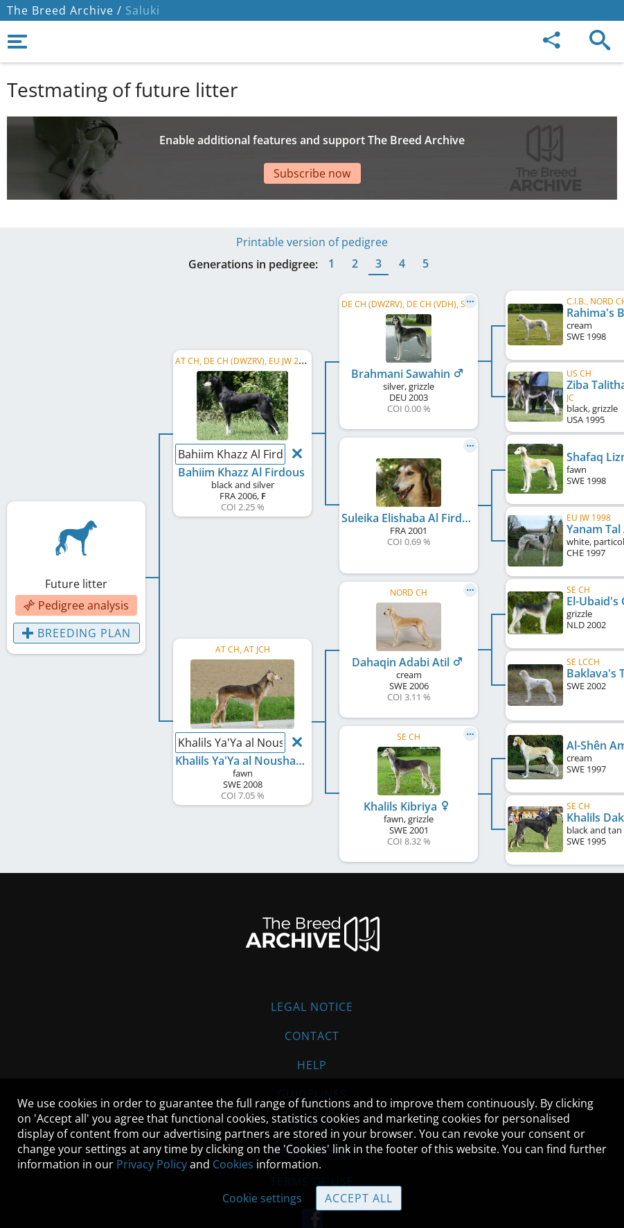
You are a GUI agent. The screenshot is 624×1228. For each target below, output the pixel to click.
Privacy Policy (151, 1164)
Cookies (233, 1164)
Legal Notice (312, 965)
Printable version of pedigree (312, 200)
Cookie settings (262, 1198)
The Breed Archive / (64, 10)
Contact (312, 994)
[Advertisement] (312, 141)
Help (312, 1023)
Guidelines (312, 1052)
